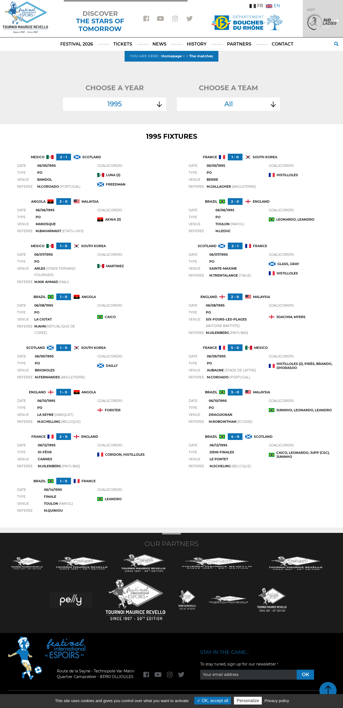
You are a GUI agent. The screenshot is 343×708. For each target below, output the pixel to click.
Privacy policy (276, 700)
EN (273, 5)
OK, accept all (212, 700)
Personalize (248, 700)
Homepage (171, 56)
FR (256, 5)
